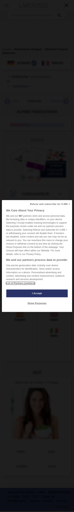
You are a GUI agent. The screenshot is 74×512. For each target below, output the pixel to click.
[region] (37, 256)
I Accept (37, 293)
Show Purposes (36, 303)
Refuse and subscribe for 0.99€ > (50, 204)
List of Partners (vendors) (20, 283)
